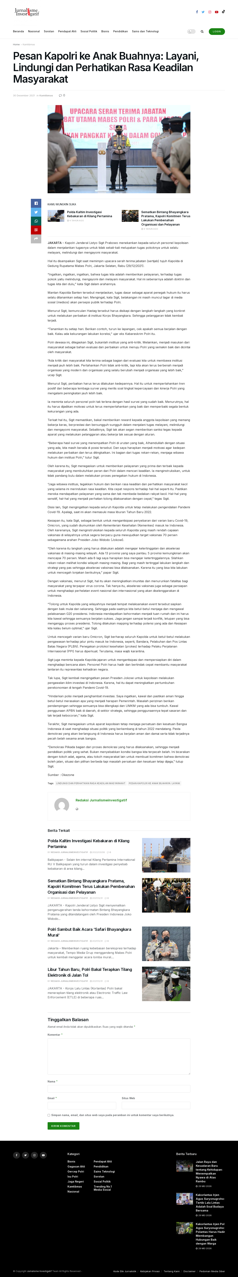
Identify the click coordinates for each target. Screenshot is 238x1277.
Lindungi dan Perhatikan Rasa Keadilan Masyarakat (90, 783)
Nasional (34, 31)
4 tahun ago (75, 220)
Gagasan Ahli (76, 1166)
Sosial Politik (89, 31)
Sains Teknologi (104, 1171)
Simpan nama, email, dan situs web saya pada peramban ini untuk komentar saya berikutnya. (112, 1115)
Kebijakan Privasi (150, 1271)
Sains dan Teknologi (145, 31)
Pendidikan (120, 31)
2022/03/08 (97, 852)
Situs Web (128, 1098)
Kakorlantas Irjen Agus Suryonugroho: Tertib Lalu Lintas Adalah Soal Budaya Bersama (210, 1202)
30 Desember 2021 (24, 95)
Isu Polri (72, 1176)
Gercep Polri (75, 1171)
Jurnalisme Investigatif (39, 1271)
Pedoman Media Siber (212, 1271)
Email (52, 1098)
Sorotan (49, 31)
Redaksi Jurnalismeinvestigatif (101, 800)
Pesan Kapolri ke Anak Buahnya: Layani (154, 783)
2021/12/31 (96, 898)
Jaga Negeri (75, 1181)
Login (217, 31)
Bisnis (105, 31)
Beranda (18, 31)
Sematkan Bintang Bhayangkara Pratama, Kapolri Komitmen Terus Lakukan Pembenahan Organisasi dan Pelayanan (91, 886)
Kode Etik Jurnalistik (124, 1271)
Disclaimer (190, 1271)
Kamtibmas (29, 44)
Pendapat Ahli (67, 31)
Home (16, 44)
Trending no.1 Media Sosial (103, 1188)
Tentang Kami (172, 1271)
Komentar (55, 1035)
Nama (53, 1081)
